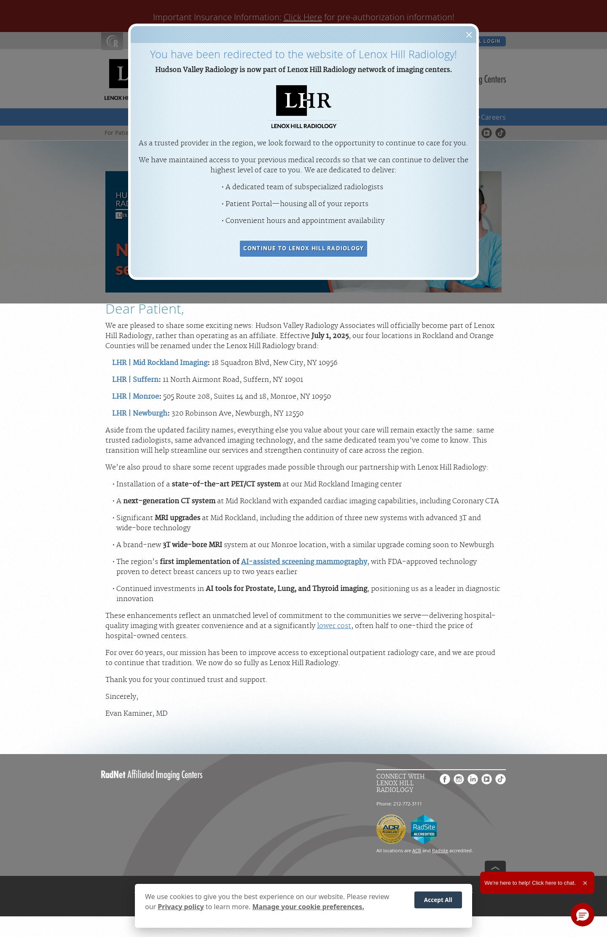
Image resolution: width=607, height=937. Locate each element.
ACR (416, 850)
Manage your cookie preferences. (308, 907)
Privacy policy (181, 907)
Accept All (438, 901)
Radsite (440, 850)
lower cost (334, 626)
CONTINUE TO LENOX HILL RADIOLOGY (303, 248)
